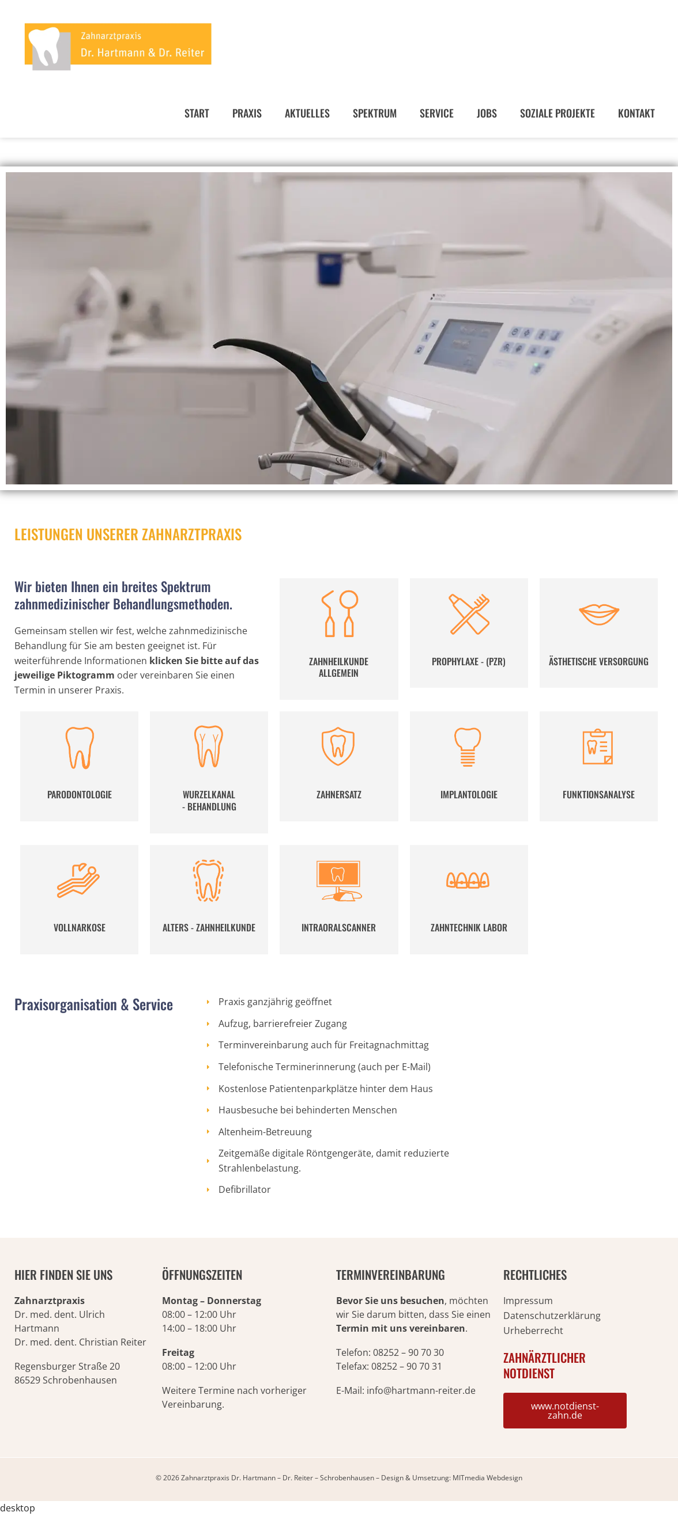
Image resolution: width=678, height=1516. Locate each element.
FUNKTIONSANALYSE (599, 794)
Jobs (487, 112)
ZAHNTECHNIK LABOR (469, 927)
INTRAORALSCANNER (339, 927)
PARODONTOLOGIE (79, 794)
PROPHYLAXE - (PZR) (469, 661)
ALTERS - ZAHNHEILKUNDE (209, 927)
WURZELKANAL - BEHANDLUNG (209, 800)
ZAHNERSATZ (339, 794)
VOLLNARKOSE (80, 927)
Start (196, 112)
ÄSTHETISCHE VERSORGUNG (599, 661)
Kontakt (636, 112)
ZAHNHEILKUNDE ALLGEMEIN (338, 667)
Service (437, 112)
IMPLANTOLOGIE (469, 794)
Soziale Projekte (557, 112)
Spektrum (375, 112)
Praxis (247, 112)
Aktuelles (307, 112)
